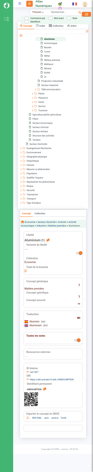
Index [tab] (40, 25)
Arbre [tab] (72, 25)
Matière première (57, 225)
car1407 (34, 372)
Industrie (41, 225)
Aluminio (34, 321)
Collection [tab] (56, 25)
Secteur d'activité (47, 222)
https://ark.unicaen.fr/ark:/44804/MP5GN (52, 379)
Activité (62, 222)
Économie (29, 222)
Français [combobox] (36, 12)
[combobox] (60, 12)
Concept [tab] (26, 25)
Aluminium (35, 325)
